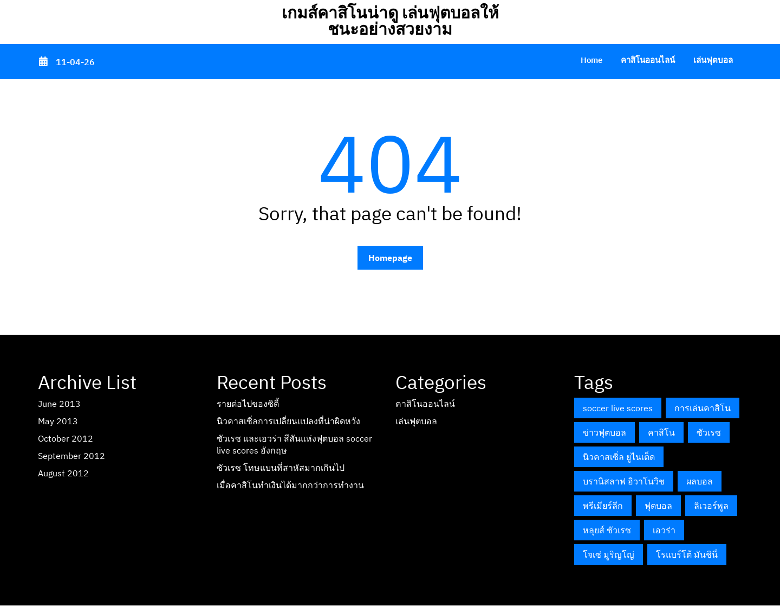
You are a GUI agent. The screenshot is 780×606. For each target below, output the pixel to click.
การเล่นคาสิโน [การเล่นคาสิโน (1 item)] (702, 408)
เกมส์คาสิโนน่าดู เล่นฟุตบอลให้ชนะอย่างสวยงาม (390, 20)
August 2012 (63, 473)
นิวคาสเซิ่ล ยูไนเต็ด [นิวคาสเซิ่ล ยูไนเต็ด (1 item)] (619, 456)
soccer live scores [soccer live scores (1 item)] (618, 408)
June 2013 (59, 403)
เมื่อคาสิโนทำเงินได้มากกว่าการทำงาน (290, 485)
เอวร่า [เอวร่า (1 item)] (664, 530)
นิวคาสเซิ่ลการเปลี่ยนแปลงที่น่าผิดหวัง (288, 421)
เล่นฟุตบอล (713, 60)
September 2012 (71, 455)
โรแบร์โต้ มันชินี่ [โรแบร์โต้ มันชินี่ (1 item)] (687, 554)
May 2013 (58, 421)
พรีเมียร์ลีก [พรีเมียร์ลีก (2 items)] (603, 505)
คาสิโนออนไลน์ (648, 60)
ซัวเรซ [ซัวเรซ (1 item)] (709, 432)
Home (591, 60)
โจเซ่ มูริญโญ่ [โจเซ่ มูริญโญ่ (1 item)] (608, 554)
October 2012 (65, 438)
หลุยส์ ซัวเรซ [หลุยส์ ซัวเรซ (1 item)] (607, 530)
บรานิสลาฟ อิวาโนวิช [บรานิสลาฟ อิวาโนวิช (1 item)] (624, 481)
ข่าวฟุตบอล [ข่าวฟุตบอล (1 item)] (604, 432)
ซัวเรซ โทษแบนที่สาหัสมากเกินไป (280, 467)
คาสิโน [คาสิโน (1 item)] (661, 432)
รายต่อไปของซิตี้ (248, 403)
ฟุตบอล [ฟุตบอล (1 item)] (658, 505)
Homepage (390, 257)
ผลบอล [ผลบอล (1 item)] (699, 481)
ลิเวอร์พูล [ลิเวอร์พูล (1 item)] (711, 505)
